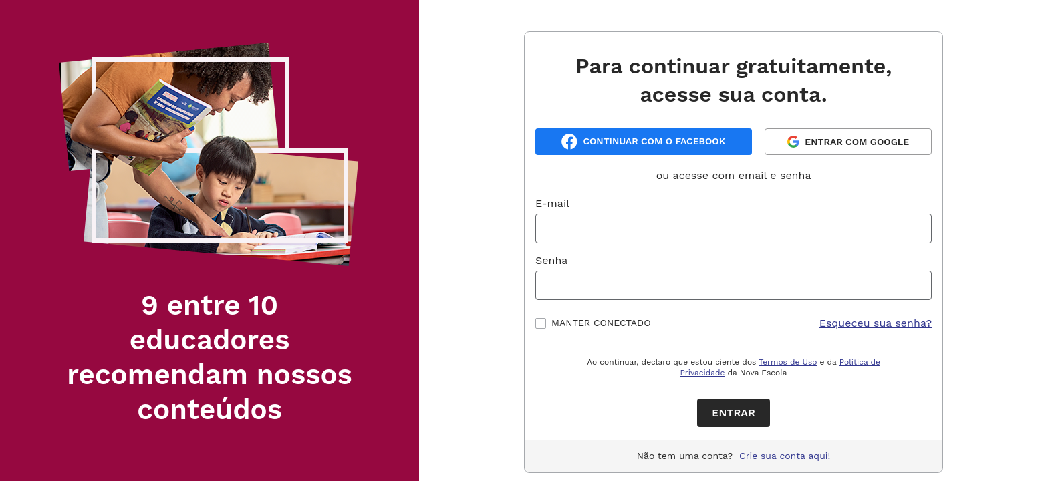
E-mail (552, 203)
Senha (551, 260)
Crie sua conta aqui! (784, 455)
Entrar (733, 412)
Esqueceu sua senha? (875, 323)
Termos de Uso (788, 362)
